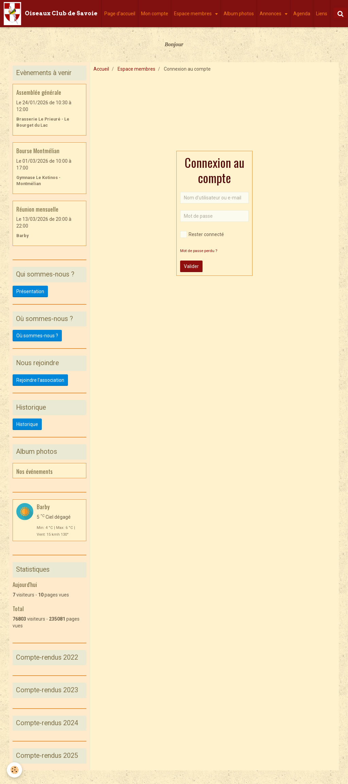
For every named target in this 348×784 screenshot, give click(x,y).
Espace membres (193, 13)
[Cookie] (14, 770)
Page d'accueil (119, 13)
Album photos (239, 13)
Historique (27, 424)
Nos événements (34, 471)
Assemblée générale (38, 92)
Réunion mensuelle (37, 208)
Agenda (301, 13)
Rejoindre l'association (40, 380)
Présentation (30, 291)
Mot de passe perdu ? (198, 251)
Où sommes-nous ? (37, 335)
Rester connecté (202, 234)
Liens (321, 13)
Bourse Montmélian (37, 150)
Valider (191, 266)
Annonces (271, 13)
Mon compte (154, 13)
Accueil (101, 69)
